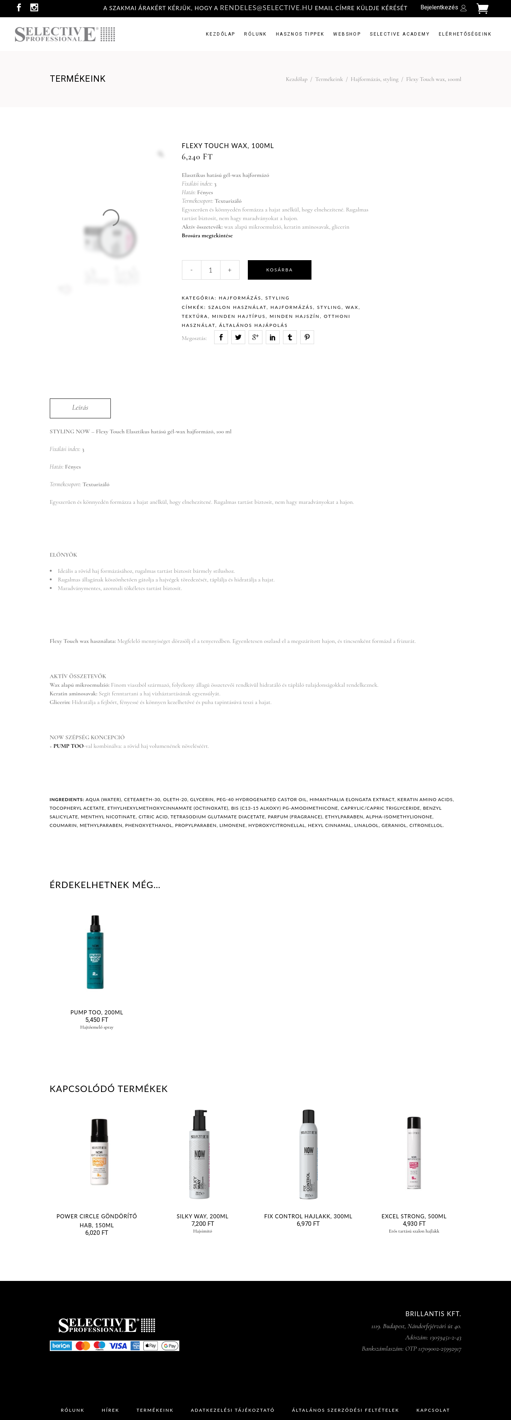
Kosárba (279, 270)
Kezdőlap (297, 79)
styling (329, 307)
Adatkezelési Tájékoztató (233, 1410)
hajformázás (292, 307)
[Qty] (210, 270)
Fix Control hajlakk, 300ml (308, 1216)
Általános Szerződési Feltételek (345, 1410)
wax (352, 307)
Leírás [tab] (80, 407)
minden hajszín (295, 316)
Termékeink (329, 79)
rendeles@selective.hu (266, 7)
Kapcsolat (433, 1410)
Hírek (110, 1410)
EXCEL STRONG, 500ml (414, 1216)
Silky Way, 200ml (203, 1216)
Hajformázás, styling (375, 79)
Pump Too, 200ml (96, 1012)
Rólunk (73, 1410)
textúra (195, 316)
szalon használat (237, 307)
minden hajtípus (238, 316)
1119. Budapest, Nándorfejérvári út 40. (416, 1326)
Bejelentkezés (439, 7)
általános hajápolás (253, 325)
